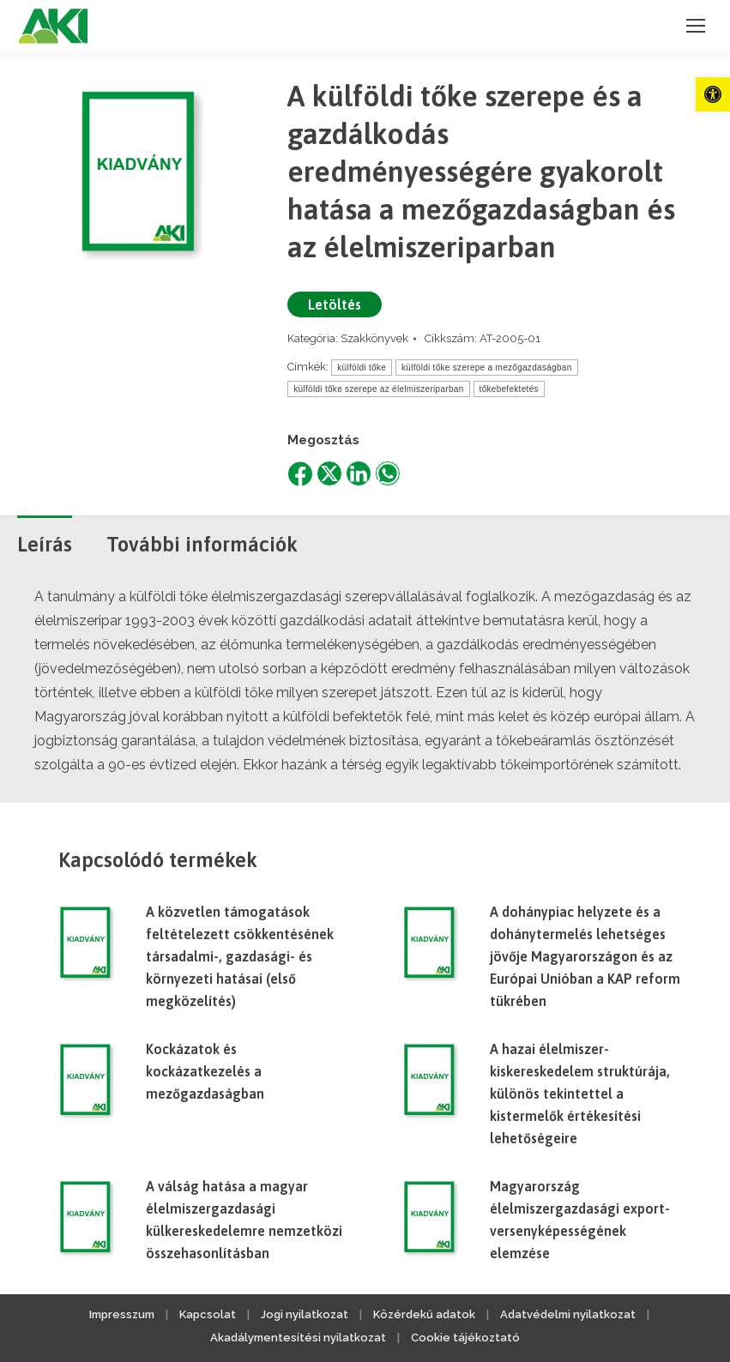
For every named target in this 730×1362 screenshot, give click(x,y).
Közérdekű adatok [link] (424, 1314)
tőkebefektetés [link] (509, 389)
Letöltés (334, 304)
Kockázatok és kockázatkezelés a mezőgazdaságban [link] (205, 1071)
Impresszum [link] (121, 1314)
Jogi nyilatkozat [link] (304, 1314)
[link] (713, 94)
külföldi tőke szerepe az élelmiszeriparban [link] (378, 389)
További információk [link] (202, 544)
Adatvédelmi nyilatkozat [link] (568, 1314)
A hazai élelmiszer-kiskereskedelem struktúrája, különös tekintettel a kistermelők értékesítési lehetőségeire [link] (580, 1093)
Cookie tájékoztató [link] (465, 1337)
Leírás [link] (44, 544)
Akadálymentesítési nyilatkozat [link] (298, 1337)
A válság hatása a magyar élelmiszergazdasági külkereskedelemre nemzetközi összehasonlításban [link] (244, 1219)
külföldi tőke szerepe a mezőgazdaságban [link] (486, 367)
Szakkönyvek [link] (374, 338)
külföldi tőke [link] (361, 367)
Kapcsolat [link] (207, 1314)
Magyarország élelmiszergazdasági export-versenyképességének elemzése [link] (580, 1219)
